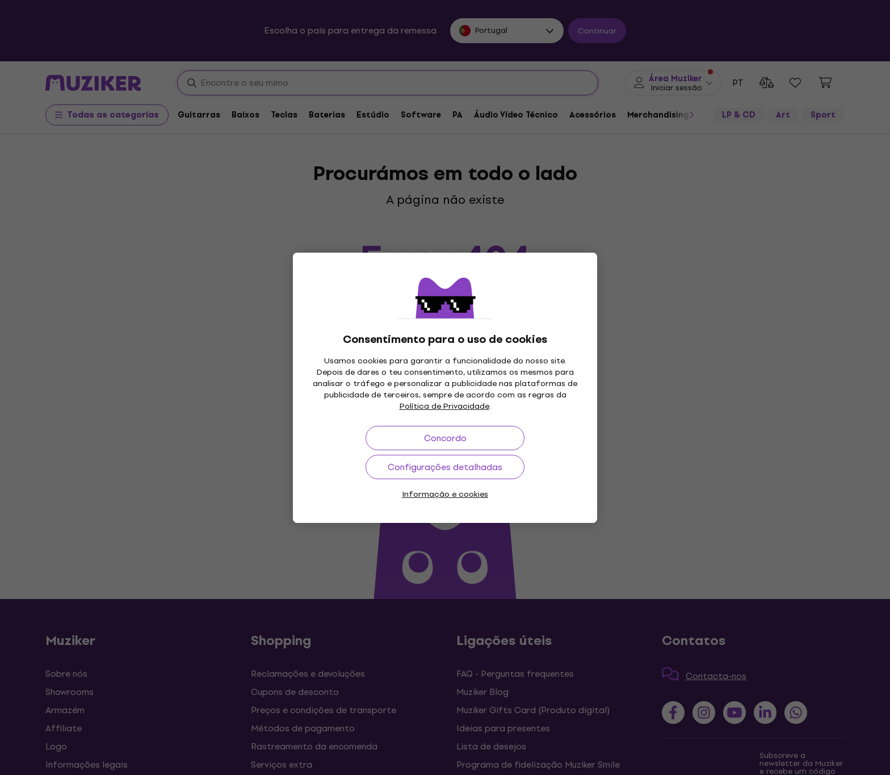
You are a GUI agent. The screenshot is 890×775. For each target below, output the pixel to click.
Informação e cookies (445, 494)
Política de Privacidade (444, 406)
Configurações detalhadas (445, 467)
